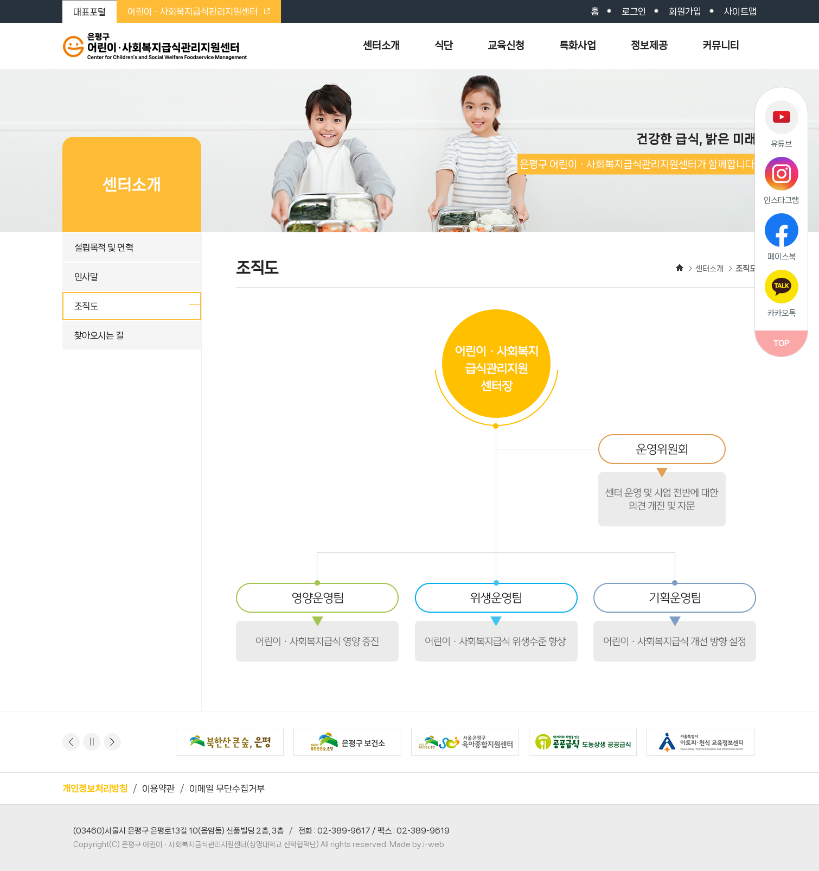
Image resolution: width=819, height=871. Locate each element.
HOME (679, 267)
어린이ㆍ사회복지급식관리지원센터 (198, 11)
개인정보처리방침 (94, 788)
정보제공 (649, 45)
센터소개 (381, 45)
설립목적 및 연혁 (103, 247)
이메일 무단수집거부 (227, 788)
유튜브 (781, 143)
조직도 (86, 306)
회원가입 (685, 11)
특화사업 (577, 45)
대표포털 (89, 12)
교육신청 (506, 45)
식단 (443, 45)
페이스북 (781, 256)
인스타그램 (781, 200)
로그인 (634, 11)
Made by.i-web (416, 844)
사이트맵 (740, 11)
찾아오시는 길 (98, 335)
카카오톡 (781, 313)
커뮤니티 (720, 45)
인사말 (86, 277)
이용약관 (158, 788)
